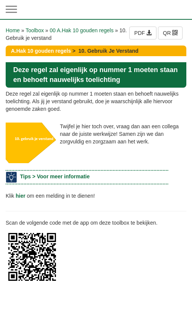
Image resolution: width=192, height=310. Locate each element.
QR (170, 33)
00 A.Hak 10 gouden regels (82, 30)
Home (13, 30)
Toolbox (35, 30)
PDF (143, 33)
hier (20, 196)
